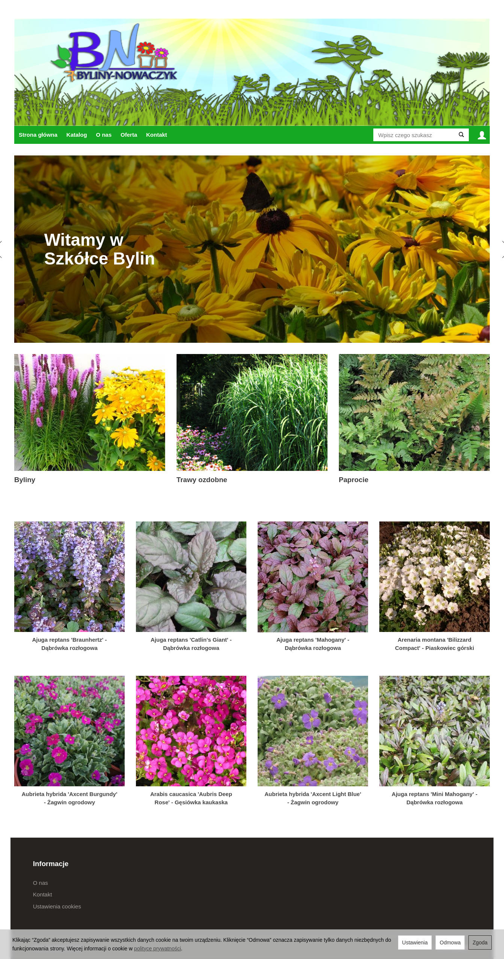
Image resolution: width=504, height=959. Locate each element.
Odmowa (450, 943)
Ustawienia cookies (57, 906)
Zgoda (480, 943)
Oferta (129, 134)
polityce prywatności (157, 949)
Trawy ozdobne (201, 480)
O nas (104, 134)
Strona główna (38, 134)
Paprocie (353, 480)
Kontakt (156, 134)
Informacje (51, 864)
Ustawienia (415, 943)
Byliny (24, 480)
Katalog (76, 134)
